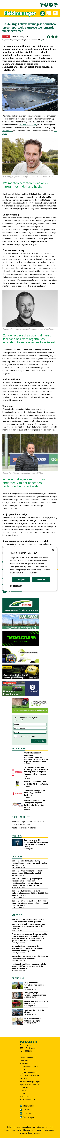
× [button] (53, 550)
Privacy (23, 1090)
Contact (23, 1069)
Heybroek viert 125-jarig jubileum (34, 1011)
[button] (16, 586)
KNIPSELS (17, 915)
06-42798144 (29, 1113)
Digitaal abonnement (28, 1072)
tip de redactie (15, 590)
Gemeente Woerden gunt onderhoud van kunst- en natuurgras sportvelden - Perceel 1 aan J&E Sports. (30, 903)
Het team (24, 1078)
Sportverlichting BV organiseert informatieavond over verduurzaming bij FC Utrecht (36, 843)
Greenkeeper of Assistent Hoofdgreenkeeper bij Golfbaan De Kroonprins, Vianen (34, 803)
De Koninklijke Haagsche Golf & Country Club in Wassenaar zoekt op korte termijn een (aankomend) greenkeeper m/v (36, 771)
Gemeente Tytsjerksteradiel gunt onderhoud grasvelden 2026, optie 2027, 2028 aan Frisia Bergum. (30, 893)
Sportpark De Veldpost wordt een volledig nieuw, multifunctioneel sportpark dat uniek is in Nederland (29, 966)
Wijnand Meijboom (9, 40)
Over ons (24, 1060)
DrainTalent (7, 130)
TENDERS (17, 856)
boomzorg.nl (10, 1130)
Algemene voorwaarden (30, 1084)
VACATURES (18, 748)
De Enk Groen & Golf (27, 124)
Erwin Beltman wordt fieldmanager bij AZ (32, 1019)
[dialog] (30, 569)
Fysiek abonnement (28, 1057)
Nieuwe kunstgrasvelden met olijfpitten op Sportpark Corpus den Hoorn (30, 957)
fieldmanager (28, 1117)
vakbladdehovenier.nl (26, 1130)
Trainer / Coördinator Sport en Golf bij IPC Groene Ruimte (36, 783)
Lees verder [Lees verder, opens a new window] (31, 572)
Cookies (23, 1093)
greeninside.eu (26, 1133)
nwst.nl (37, 1133)
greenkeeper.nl (28, 1127)
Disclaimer (24, 1087)
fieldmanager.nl (13, 1127)
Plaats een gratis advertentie (24, 828)
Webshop (24, 1063)
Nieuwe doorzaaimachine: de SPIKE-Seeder (36, 1002)
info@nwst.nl (28, 1106)
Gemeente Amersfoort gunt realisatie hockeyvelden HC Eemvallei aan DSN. (28, 872)
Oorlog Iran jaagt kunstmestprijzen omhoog (35, 993)
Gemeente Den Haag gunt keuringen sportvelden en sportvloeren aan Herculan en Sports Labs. (29, 863)
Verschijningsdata (27, 1099)
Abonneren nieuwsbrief (29, 1075)
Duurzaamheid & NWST (30, 1066)
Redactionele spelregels (30, 1081)
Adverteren (25, 1096)
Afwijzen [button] (21, 579)
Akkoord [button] (41, 579)
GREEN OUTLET (21, 817)
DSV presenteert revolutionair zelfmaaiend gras (34, 984)
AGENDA (17, 835)
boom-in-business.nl (45, 1130)
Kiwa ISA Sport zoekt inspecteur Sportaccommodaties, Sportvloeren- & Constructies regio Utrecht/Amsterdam (36, 757)
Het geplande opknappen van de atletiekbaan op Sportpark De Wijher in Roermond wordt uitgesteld (28, 948)
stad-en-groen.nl (44, 1127)
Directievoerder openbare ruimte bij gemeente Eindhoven (34, 792)
